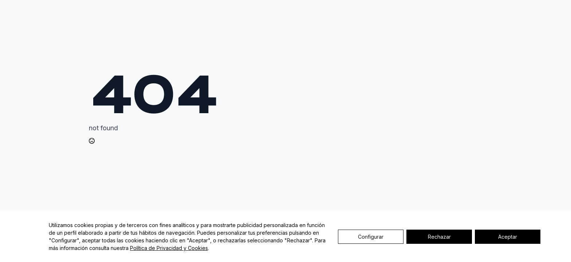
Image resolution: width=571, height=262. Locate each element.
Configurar (370, 237)
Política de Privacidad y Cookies (169, 248)
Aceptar (507, 237)
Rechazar (439, 237)
